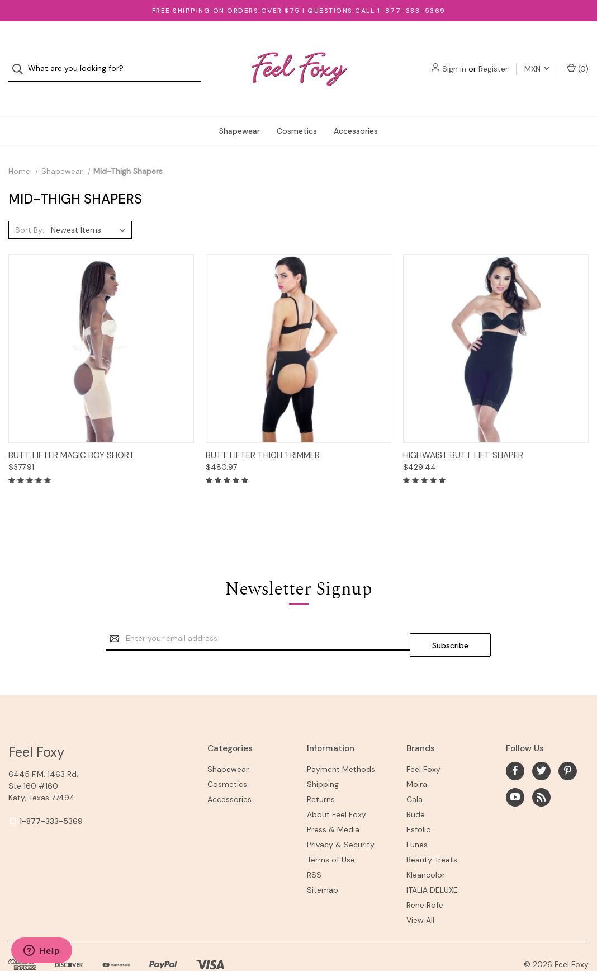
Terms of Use (331, 831)
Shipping (323, 756)
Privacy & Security (341, 816)
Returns (321, 771)
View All (420, 892)
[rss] (541, 768)
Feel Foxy (423, 741)
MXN (536, 58)
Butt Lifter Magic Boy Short (71, 433)
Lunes (417, 816)
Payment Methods (341, 741)
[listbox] (90, 207)
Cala (414, 771)
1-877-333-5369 (51, 793)
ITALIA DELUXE (432, 861)
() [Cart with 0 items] (578, 57)
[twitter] (541, 742)
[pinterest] (567, 742)
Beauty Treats (431, 831)
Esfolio (418, 801)
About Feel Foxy (336, 786)
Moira (416, 756)
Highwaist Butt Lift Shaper (463, 433)
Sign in (454, 58)
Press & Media (333, 801)
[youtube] (515, 768)
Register (493, 58)
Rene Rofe (424, 876)
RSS (314, 846)
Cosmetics (297, 108)
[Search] (21, 57)
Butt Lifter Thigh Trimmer (263, 433)
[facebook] (515, 742)
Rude (415, 786)
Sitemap (322, 861)
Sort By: (29, 207)
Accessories (356, 108)
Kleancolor (425, 846)
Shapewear (239, 108)
